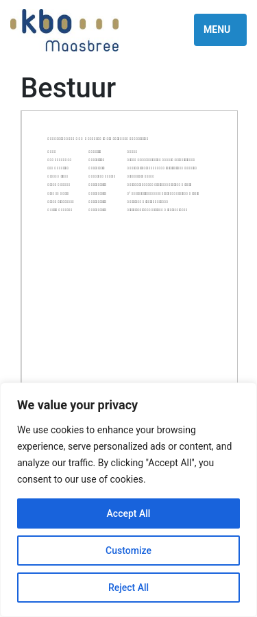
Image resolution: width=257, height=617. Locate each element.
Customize (128, 550)
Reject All (128, 587)
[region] (128, 500)
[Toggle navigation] (220, 29)
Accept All (129, 513)
